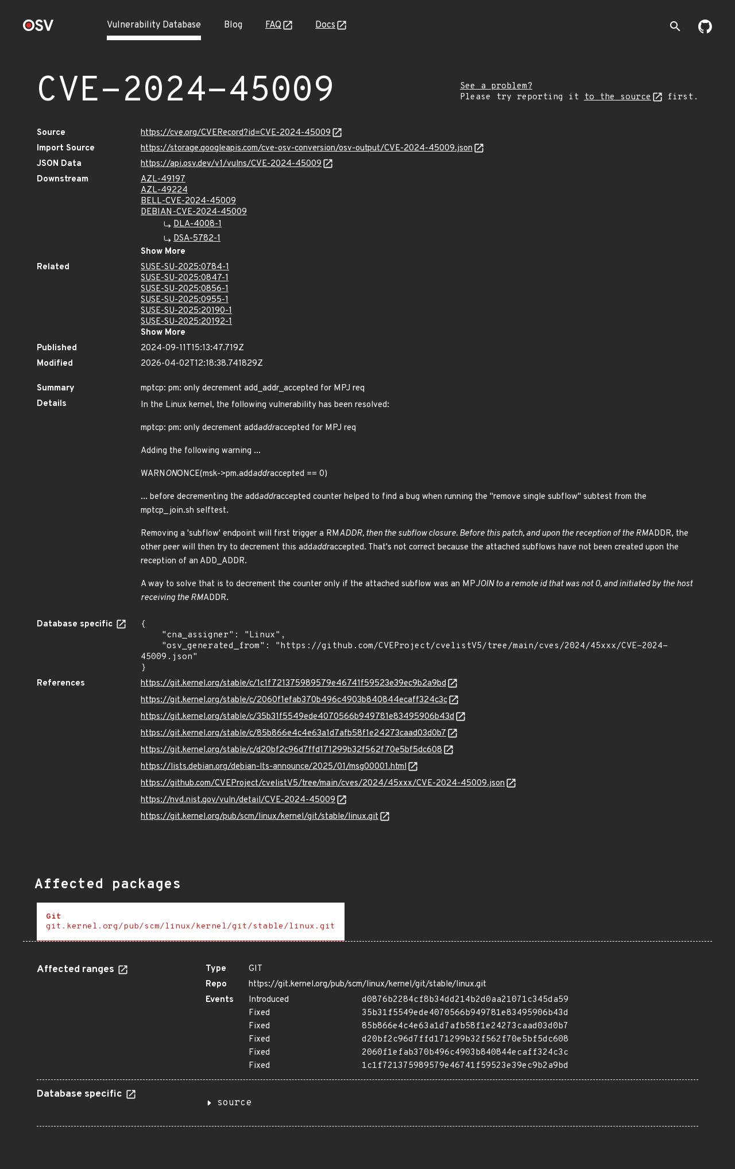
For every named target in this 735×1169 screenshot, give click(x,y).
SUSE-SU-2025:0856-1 (185, 289)
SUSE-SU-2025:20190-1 (186, 310)
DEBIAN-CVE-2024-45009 (194, 212)
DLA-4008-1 (197, 224)
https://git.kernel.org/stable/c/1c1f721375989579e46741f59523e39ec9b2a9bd (293, 683)
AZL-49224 (164, 190)
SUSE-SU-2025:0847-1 (185, 278)
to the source (617, 97)
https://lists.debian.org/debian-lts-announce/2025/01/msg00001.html (274, 766)
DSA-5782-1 (196, 238)
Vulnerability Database (154, 25)
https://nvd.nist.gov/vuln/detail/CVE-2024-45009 (238, 800)
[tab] (191, 922)
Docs (325, 25)
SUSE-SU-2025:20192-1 (186, 321)
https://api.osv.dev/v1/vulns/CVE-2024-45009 (231, 163)
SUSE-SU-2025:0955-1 (185, 300)
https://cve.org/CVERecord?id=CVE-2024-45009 (236, 132)
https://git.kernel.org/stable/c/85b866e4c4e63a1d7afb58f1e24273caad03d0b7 (293, 733)
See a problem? (496, 86)
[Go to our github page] (705, 31)
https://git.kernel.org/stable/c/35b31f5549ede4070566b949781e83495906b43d (297, 716)
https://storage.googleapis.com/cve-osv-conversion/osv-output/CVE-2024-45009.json (307, 148)
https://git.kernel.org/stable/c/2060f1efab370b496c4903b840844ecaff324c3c (294, 700)
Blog (233, 25)
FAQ (273, 25)
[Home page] (38, 29)
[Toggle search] (675, 26)
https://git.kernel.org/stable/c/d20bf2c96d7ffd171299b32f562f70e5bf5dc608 (291, 750)
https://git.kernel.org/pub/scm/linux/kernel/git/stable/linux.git (259, 816)
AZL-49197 (163, 179)
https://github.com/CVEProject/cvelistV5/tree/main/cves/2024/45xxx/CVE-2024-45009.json (323, 783)
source (234, 1103)
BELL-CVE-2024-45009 (188, 201)
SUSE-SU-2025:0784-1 (185, 267)
